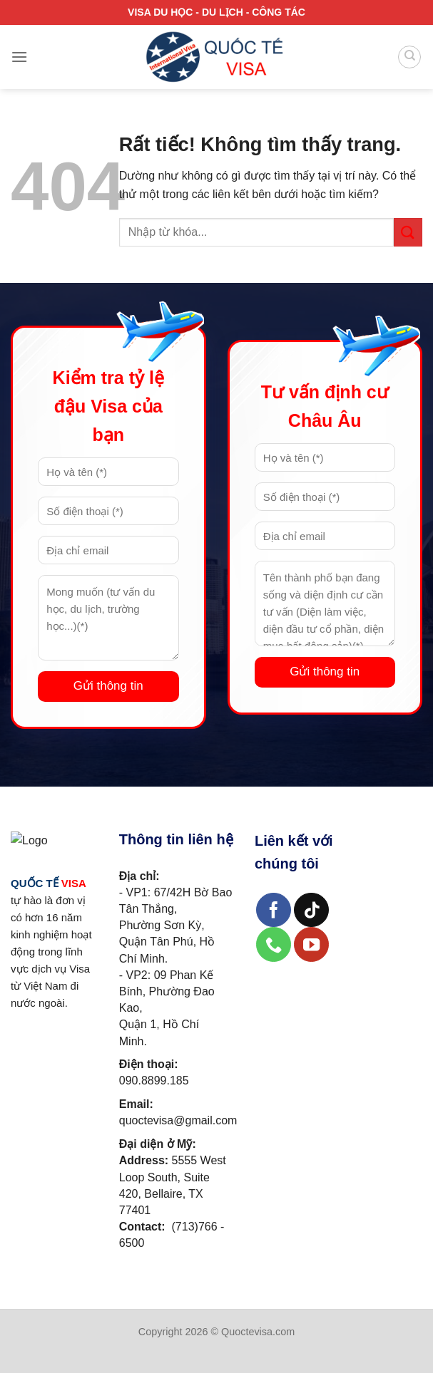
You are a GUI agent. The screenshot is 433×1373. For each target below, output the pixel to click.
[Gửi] (408, 232)
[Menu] (19, 56)
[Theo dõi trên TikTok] (311, 910)
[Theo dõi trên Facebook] (273, 910)
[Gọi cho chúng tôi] (273, 944)
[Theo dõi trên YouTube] (311, 944)
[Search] (409, 57)
